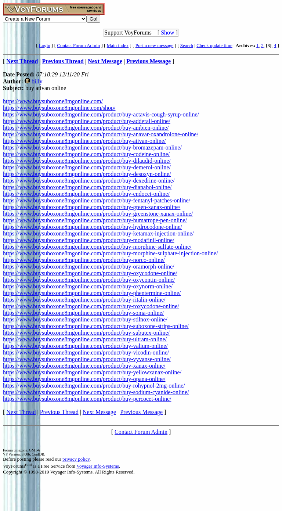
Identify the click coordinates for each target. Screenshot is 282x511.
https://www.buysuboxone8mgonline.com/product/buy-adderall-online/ (86, 121)
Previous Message (141, 412)
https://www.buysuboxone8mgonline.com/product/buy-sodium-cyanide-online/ (96, 392)
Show (167, 32)
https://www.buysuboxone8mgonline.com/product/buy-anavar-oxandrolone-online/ (100, 134)
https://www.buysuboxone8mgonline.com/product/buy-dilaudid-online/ (87, 161)
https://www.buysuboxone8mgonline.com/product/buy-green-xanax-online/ (91, 207)
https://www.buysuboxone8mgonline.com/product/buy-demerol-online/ (87, 167)
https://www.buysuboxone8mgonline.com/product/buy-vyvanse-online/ (87, 359)
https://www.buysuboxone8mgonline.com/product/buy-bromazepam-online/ (92, 147)
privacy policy (76, 459)
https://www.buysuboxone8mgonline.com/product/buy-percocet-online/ (87, 399)
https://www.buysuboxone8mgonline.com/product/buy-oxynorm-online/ (88, 286)
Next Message (99, 412)
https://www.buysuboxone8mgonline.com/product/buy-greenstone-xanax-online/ (98, 213)
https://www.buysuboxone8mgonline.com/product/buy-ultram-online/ (85, 339)
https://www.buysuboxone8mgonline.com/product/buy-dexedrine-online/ (88, 180)
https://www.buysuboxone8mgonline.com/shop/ (59, 108)
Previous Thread (59, 412)
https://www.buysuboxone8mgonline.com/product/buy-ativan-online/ (84, 141)
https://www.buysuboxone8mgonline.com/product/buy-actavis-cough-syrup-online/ (101, 114)
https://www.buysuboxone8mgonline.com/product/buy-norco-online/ (84, 260)
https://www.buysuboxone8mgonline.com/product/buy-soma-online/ (83, 313)
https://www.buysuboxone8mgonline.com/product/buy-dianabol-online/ (87, 187)
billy (37, 81)
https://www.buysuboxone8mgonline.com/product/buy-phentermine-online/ (92, 293)
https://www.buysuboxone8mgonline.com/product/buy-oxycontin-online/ (89, 280)
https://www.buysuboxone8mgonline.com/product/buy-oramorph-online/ (88, 266)
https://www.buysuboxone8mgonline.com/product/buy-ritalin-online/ (84, 299)
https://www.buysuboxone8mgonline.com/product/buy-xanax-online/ (84, 366)
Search (186, 45)
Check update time (214, 45)
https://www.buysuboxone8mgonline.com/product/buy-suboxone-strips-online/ (96, 326)
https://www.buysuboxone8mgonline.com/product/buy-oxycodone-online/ (90, 273)
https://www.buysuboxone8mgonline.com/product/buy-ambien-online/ (86, 128)
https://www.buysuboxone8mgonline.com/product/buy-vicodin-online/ (86, 352)
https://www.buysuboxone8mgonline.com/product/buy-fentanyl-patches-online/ (96, 200)
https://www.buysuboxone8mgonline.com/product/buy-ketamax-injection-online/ (98, 233)
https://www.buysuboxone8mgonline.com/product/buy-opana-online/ (84, 379)
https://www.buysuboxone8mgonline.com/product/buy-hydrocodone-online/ (92, 227)
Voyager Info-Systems (97, 466)
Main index (118, 45)
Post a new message (154, 45)
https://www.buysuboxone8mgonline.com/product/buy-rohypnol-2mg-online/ (94, 385)
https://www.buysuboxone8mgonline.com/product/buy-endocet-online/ (86, 194)
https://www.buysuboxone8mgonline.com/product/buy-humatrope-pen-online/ (95, 220)
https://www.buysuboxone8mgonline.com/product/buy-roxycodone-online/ (91, 306)
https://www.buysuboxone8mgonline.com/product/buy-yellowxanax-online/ (92, 372)
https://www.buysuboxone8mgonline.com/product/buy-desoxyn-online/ (87, 174)
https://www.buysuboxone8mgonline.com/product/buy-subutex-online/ (86, 333)
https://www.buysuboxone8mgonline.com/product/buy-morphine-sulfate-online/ (97, 247)
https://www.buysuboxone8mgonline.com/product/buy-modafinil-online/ (88, 240)
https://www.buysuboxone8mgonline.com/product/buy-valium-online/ (85, 346)
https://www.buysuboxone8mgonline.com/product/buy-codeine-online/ (86, 154)
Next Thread (21, 412)
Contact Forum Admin (78, 45)
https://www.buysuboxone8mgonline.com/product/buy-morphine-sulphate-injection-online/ (110, 253)
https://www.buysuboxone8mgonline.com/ (53, 101)
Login (44, 45)
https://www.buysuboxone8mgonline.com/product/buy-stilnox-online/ (85, 319)
